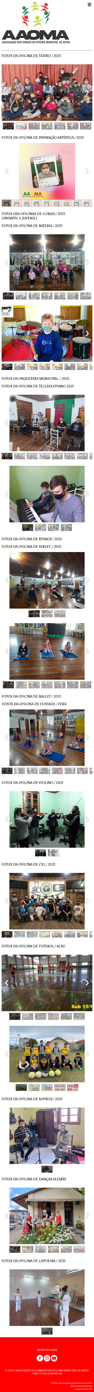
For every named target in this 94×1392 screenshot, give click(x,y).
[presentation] (7, 92)
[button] (8, 126)
